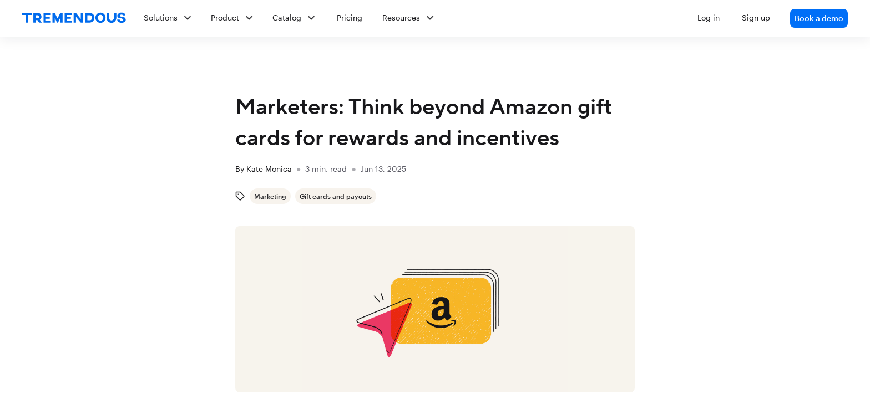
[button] (491, 18)
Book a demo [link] (819, 18)
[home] (74, 18)
